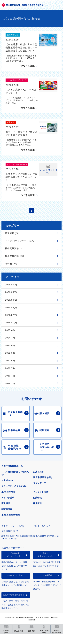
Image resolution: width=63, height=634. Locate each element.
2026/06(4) (11, 284)
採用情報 (37, 503)
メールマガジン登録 (14, 575)
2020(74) (10, 368)
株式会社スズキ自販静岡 (32, 5)
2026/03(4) (11, 307)
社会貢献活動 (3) (14, 248)
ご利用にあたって (41, 526)
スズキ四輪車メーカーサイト (14, 554)
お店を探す (38, 471)
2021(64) (10, 360)
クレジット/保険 (41, 492)
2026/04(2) (11, 300)
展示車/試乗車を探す (43, 477)
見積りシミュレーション (45, 554)
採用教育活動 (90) (14, 256)
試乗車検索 (6, 509)
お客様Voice (7, 480)
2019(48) (10, 376)
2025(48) (10, 330)
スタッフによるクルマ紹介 (14, 486)
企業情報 (37, 497)
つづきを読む (28, 65)
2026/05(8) (11, 292)
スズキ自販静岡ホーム (12, 466)
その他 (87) (11, 263)
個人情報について (9, 531)
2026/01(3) (11, 322)
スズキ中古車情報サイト (13, 595)
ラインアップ (39, 483)
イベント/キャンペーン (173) (20, 241)
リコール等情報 (45, 575)
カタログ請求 (7, 497)
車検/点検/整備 (8, 492)
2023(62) (10, 345)
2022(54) (10, 353)
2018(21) (10, 383)
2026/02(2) (11, 315)
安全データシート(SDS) (12, 526)
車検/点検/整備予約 (10, 515)
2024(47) (10, 338)
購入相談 (5, 503)
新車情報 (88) (12, 233)
